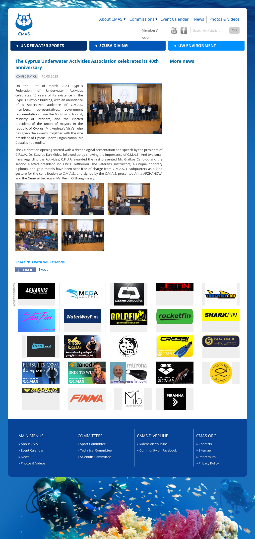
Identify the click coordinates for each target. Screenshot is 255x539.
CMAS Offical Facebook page (184, 30)
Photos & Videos (224, 19)
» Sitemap (203, 450)
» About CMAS (29, 444)
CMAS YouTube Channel (174, 30)
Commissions (141, 19)
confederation (26, 76)
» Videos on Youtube (152, 444)
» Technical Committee (95, 450)
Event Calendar (175, 19)
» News (23, 457)
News (199, 19)
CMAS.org (206, 436)
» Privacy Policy (207, 463)
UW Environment (194, 45)
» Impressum (206, 457)
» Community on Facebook (157, 450)
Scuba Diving (111, 45)
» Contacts (204, 444)
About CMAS (111, 19)
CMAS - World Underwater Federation (24, 24)
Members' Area (150, 31)
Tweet (43, 269)
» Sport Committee (92, 444)
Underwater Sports (39, 45)
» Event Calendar (31, 450)
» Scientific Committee (94, 457)
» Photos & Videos (31, 463)
